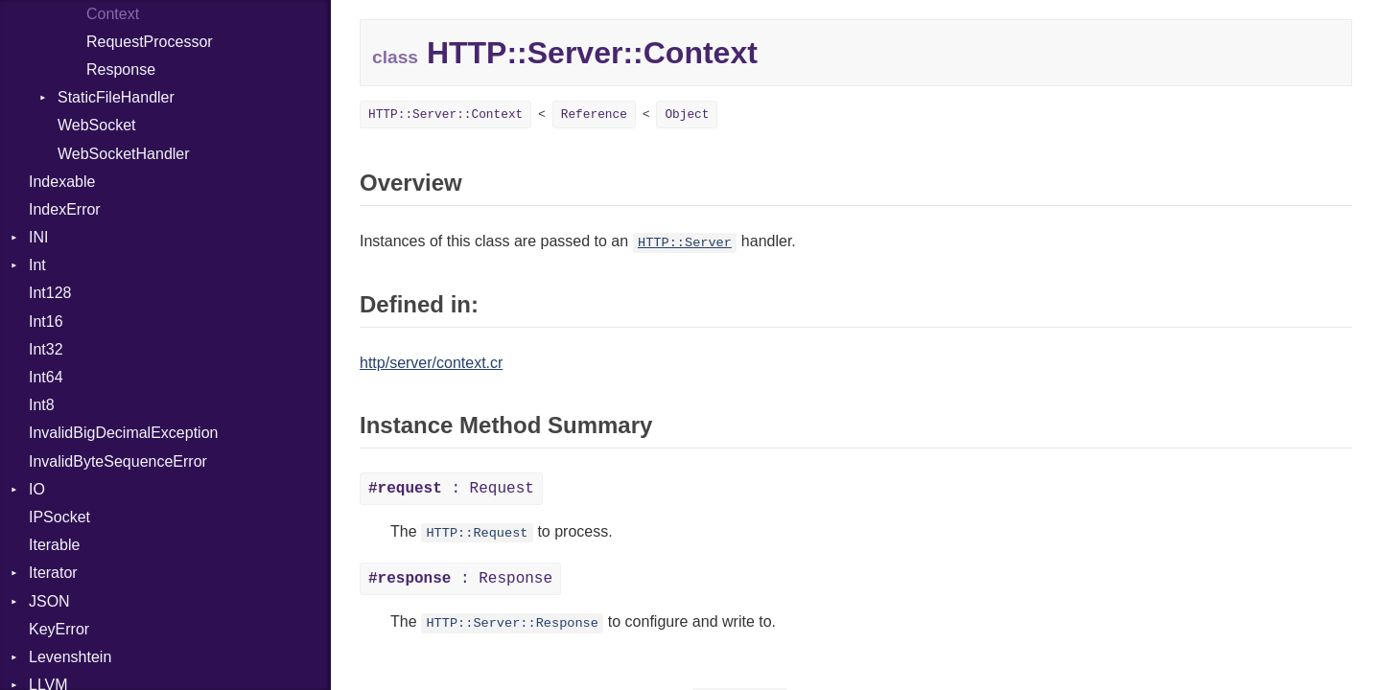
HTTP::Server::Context (445, 114)
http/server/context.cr (431, 363)
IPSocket (59, 517)
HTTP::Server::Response (511, 623)
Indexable (62, 181)
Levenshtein (70, 657)
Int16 (46, 321)
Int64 (46, 377)
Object (687, 114)
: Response (460, 578)
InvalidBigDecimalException (123, 433)
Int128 (50, 293)
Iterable (54, 545)
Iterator (53, 572)
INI (38, 237)
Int (37, 265)
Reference (594, 114)
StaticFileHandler (116, 97)
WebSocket (97, 125)
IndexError (65, 209)
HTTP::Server (685, 243)
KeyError (59, 629)
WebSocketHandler (124, 154)
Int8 (42, 405)
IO (37, 489)
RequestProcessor (149, 42)
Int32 (46, 349)
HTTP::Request (476, 533)
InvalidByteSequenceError (118, 461)
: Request (451, 488)
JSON (49, 601)
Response (120, 69)
